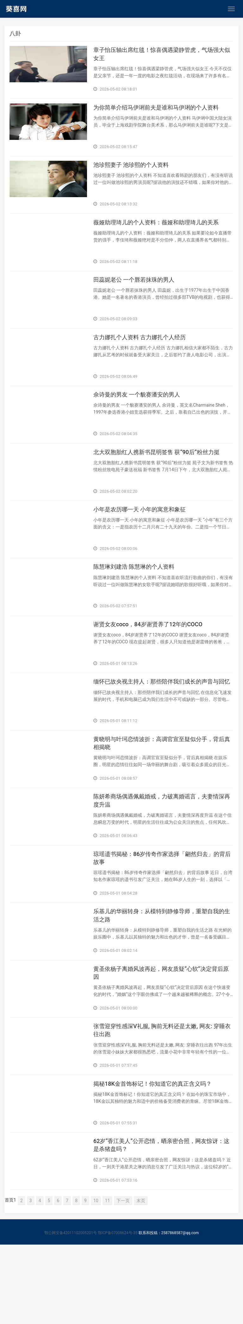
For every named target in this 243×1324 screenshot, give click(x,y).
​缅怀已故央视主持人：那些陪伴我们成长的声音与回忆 (163, 732)
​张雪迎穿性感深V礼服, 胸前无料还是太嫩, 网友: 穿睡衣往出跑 (163, 1100)
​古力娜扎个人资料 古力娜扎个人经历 (144, 359)
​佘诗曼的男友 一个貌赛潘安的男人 (141, 420)
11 (107, 1280)
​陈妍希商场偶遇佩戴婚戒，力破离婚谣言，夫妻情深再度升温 (163, 854)
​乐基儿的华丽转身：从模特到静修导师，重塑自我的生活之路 (163, 977)
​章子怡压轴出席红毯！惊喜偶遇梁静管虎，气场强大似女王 (163, 56)
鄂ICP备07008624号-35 (117, 1312)
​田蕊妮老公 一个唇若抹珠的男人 (138, 298)
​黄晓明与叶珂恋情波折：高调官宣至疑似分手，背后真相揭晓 (163, 793)
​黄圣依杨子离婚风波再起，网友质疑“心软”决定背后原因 (162, 1039)
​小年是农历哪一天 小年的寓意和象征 (144, 543)
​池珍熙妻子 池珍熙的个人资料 (135, 175)
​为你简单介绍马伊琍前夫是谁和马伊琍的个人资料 (163, 113)
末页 (140, 1280)
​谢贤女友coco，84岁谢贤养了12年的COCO (154, 666)
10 (95, 1280)
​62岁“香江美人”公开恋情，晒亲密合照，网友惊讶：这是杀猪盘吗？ (159, 1223)
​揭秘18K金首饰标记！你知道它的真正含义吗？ (159, 1157)
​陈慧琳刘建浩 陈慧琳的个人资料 (138, 605)
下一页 (123, 1280)
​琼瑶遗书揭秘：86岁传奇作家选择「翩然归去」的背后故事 (163, 916)
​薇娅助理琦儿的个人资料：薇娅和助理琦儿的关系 (163, 236)
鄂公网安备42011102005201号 (70, 1312)
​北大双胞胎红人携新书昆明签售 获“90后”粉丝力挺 (163, 482)
